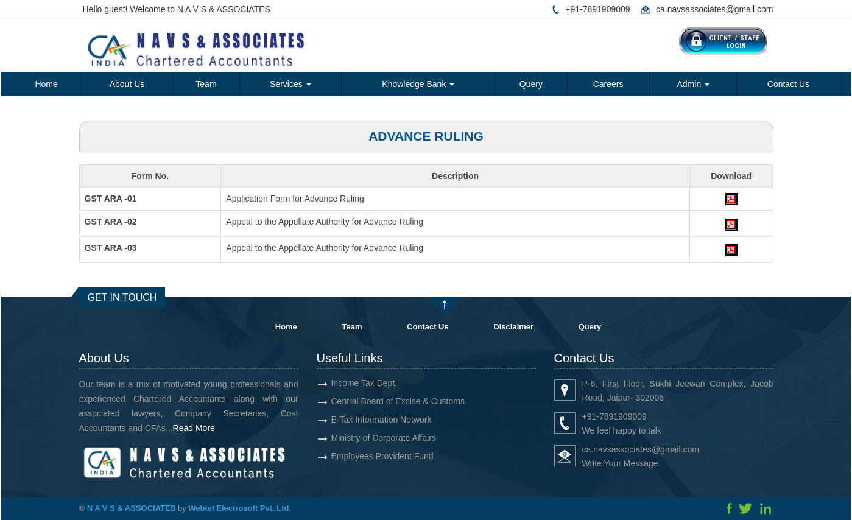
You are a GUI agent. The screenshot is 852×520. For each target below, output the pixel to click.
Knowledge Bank (418, 84)
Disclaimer (513, 326)
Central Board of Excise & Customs (398, 401)
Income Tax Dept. (364, 383)
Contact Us (788, 84)
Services (290, 84)
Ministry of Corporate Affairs (383, 438)
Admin (693, 84)
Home (46, 84)
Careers (608, 84)
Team (205, 84)
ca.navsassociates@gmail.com (714, 9)
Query (531, 84)
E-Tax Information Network (381, 419)
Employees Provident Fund (382, 456)
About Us (127, 84)
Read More (194, 428)
